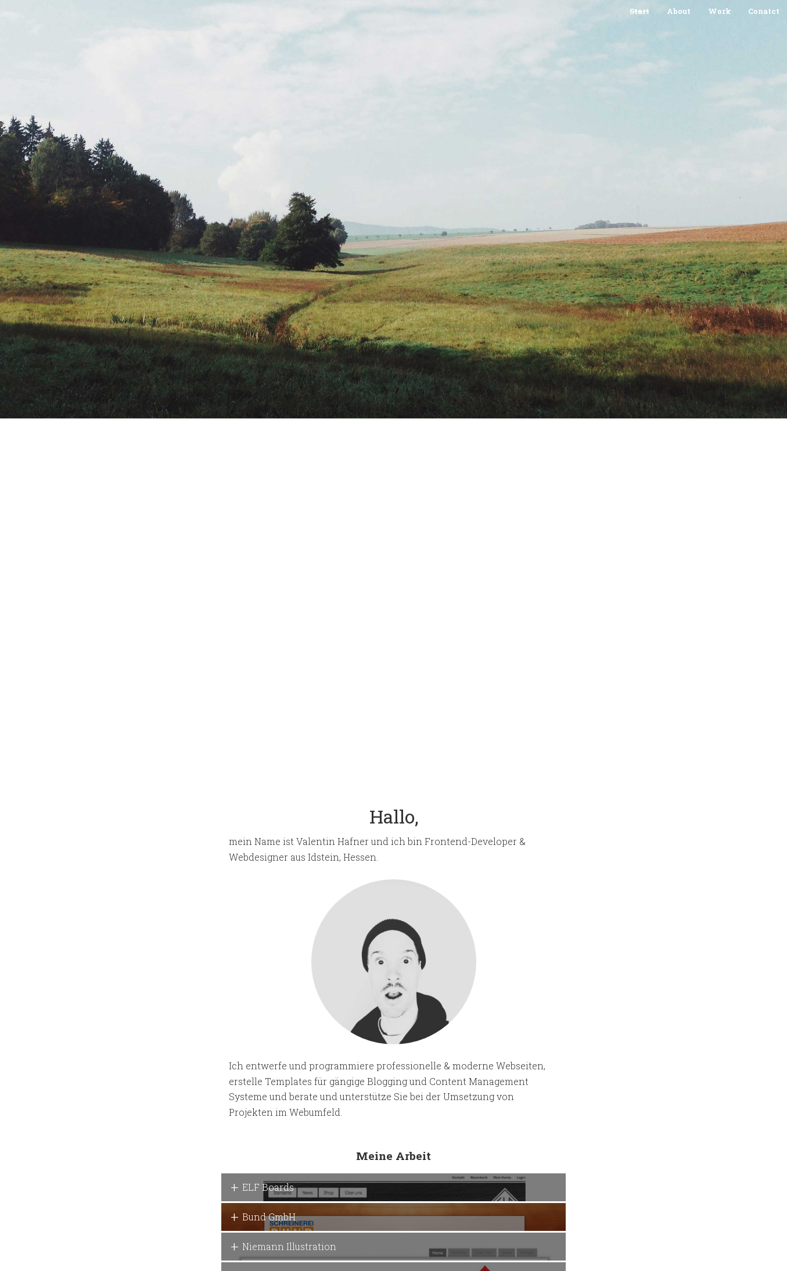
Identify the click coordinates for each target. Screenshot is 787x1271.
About (679, 11)
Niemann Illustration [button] (289, 1246)
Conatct (763, 11)
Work (719, 11)
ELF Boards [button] (268, 1187)
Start (639, 11)
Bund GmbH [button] (269, 1217)
